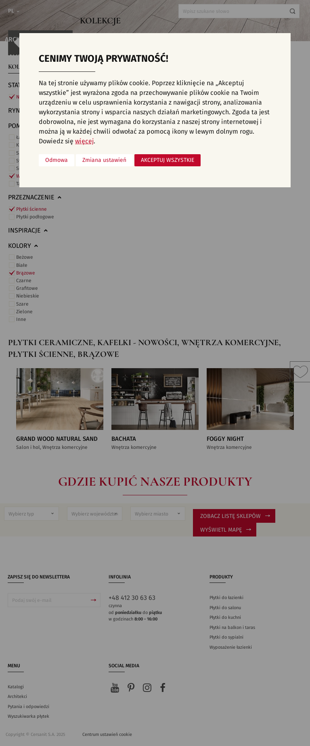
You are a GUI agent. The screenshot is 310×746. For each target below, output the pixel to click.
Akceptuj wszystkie (167, 160)
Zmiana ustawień (104, 160)
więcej (84, 141)
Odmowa (56, 160)
